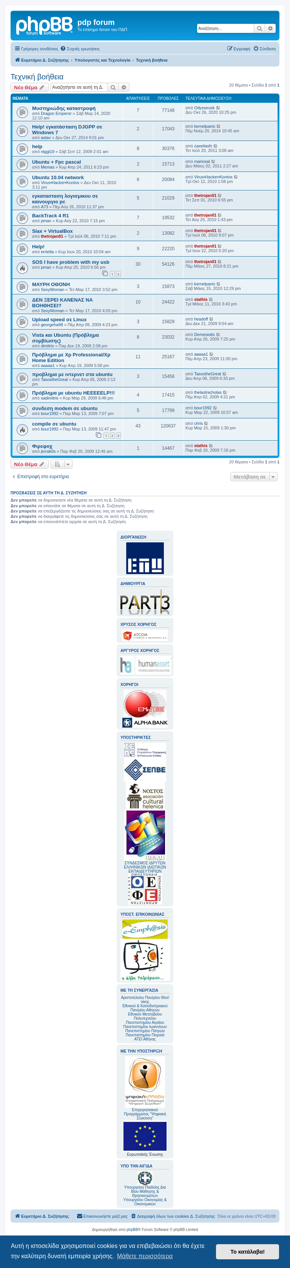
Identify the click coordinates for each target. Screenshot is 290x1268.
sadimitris (49, 398)
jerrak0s (48, 451)
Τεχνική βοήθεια (37, 77)
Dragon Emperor (56, 113)
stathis (200, 299)
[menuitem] (80, 48)
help (37, 146)
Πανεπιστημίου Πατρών (145, 1031)
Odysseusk (204, 107)
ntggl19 (47, 151)
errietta (47, 251)
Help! (38, 246)
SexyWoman (52, 289)
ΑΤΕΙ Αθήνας (145, 1039)
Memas (47, 167)
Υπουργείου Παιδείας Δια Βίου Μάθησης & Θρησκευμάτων (145, 1191)
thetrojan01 (205, 195)
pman (46, 220)
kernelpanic (204, 126)
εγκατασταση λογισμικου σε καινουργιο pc (65, 198)
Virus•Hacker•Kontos (60, 182)
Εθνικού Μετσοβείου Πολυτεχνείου (145, 1016)
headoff (201, 319)
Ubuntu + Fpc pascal (56, 162)
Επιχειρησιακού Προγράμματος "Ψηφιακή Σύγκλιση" (145, 1088)
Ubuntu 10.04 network (58, 177)
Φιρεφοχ (42, 446)
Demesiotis (204, 334)
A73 (44, 206)
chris (198, 423)
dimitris (47, 346)
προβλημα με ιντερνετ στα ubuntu (72, 374)
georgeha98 (52, 324)
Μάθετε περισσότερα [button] (145, 1256)
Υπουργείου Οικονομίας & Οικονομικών (145, 1202)
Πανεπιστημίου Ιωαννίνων (145, 1027)
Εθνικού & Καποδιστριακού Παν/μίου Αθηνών (145, 1008)
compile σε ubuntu (54, 424)
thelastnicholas (208, 392)
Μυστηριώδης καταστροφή (64, 108)
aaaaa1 (48, 365)
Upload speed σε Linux (59, 319)
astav (46, 137)
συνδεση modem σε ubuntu (64, 408)
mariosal (202, 161)
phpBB (132, 1230)
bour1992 (50, 413)
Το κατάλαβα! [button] (247, 1252)
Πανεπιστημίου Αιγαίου (145, 1022)
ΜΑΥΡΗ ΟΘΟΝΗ (51, 284)
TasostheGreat (54, 379)
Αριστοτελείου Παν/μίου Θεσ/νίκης (145, 1000)
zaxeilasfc (203, 146)
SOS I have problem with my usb (70, 262)
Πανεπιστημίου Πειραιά (145, 1035)
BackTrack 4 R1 (50, 215)
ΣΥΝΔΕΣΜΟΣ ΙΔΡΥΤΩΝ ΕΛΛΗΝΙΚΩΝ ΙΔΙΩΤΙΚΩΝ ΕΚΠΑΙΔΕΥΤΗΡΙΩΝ (145, 867)
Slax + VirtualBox (52, 231)
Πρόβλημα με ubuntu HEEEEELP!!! (73, 393)
